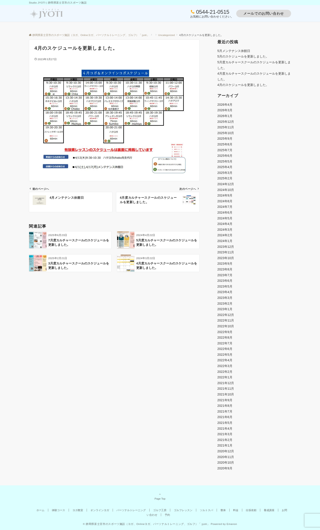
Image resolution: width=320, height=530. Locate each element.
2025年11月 (225, 127)
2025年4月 (224, 167)
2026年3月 (224, 110)
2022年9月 (224, 332)
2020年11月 (225, 457)
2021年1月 (224, 445)
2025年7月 (224, 150)
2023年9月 (224, 263)
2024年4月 (224, 224)
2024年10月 (225, 190)
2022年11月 (225, 320)
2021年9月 (224, 400)
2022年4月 (224, 360)
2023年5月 (224, 286)
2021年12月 (225, 383)
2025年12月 (225, 121)
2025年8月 (224, 144)
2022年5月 (224, 354)
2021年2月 (224, 440)
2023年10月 (225, 258)
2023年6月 (224, 280)
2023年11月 (225, 252)
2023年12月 (225, 246)
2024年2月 (224, 235)
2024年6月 (224, 212)
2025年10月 (225, 133)
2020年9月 (224, 468)
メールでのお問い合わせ (263, 13)
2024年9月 (224, 195)
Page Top (160, 496)
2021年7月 (224, 411)
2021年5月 (224, 423)
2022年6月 (224, 349)
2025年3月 (224, 173)
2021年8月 (224, 405)
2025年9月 (224, 138)
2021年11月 (225, 388)
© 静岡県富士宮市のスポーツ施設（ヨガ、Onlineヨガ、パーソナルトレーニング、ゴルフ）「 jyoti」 (146, 523)
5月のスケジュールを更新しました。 (243, 56)
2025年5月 (224, 161)
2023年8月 (224, 269)
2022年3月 (224, 366)
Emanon (232, 523)
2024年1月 (224, 241)
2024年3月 (224, 229)
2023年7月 (224, 275)
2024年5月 (224, 218)
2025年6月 (224, 155)
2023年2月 (224, 303)
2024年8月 (224, 201)
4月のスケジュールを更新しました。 (243, 85)
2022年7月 (224, 343)
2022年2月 (224, 371)
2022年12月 (225, 315)
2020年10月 (225, 462)
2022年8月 (224, 337)
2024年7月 (224, 206)
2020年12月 (225, 451)
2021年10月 (225, 394)
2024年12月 (225, 184)
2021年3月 (224, 434)
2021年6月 (224, 417)
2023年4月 (224, 292)
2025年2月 (224, 178)
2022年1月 (224, 377)
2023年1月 (224, 309)
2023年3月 (224, 298)
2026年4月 (224, 104)
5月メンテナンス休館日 (233, 51)
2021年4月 (224, 428)
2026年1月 (224, 116)
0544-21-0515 (212, 12)
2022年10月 (225, 326)
